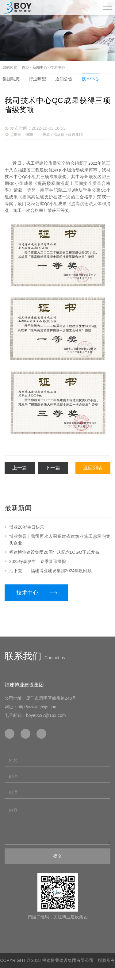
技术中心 (90, 78)
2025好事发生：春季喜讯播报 (37, 561)
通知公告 (63, 78)
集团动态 (11, 78)
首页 (25, 67)
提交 (57, 856)
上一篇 (19, 467)
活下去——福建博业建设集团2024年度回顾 (50, 570)
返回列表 (93, 467)
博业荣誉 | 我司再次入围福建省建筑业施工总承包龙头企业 (59, 539)
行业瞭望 (37, 78)
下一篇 (52, 467)
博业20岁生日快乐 (26, 527)
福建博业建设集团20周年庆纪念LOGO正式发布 (54, 552)
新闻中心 (40, 67)
